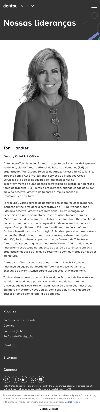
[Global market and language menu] (27, 6)
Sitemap (10, 357)
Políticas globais (14, 331)
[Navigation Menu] (94, 6)
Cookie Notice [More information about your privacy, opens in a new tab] (72, 403)
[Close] (94, 397)
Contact (10, 345)
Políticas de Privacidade (19, 320)
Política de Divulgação (18, 336)
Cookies (8, 325)
